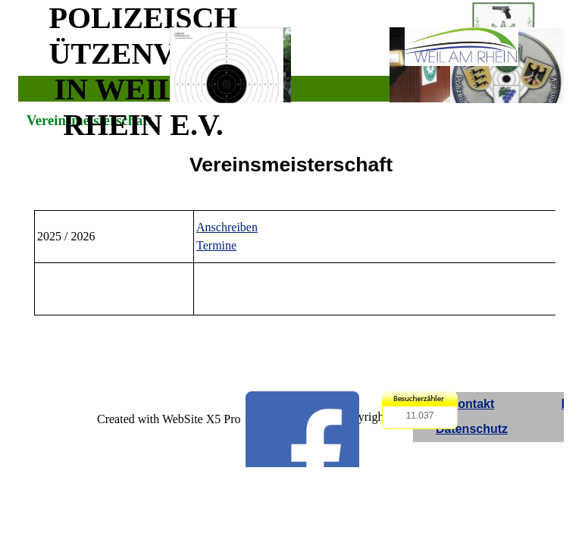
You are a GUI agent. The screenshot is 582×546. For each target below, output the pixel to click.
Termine (216, 245)
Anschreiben (227, 227)
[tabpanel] (291, 164)
